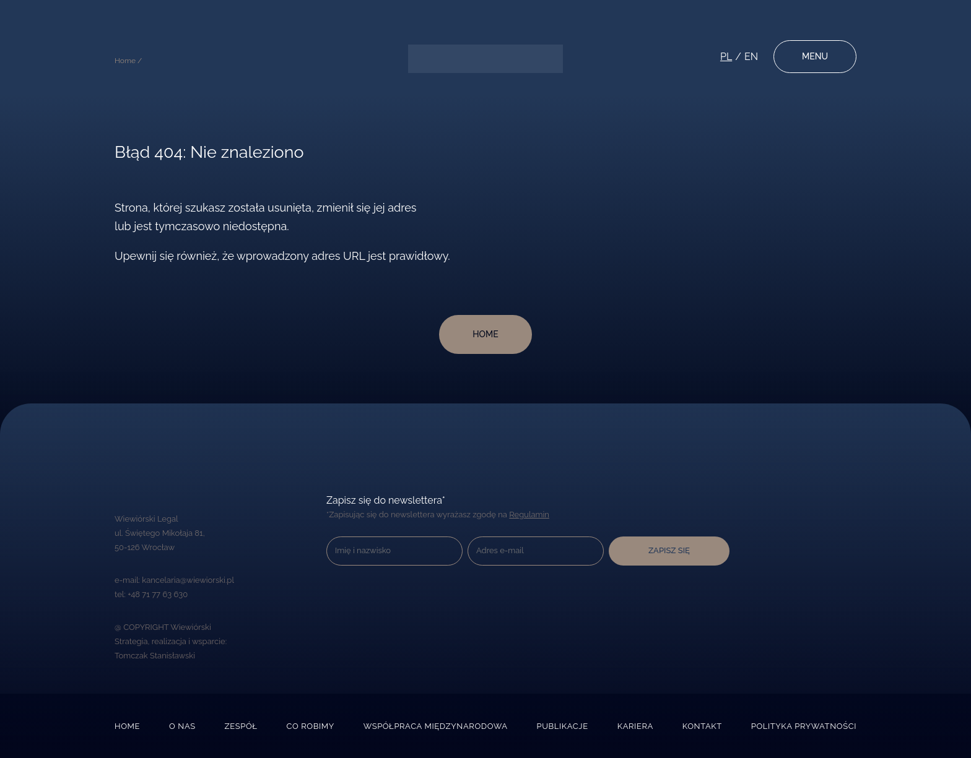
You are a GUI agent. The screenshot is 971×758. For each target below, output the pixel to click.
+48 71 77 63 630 (158, 594)
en (751, 56)
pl (726, 56)
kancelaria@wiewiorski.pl (188, 580)
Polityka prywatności (803, 726)
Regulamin (529, 514)
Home (127, 726)
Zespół (241, 726)
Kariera (635, 726)
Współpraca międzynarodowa (436, 726)
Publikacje (562, 726)
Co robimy (310, 726)
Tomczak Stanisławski (155, 655)
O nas (182, 726)
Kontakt (702, 726)
